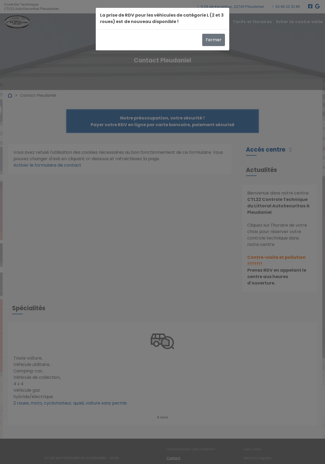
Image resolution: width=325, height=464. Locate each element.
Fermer (213, 40)
